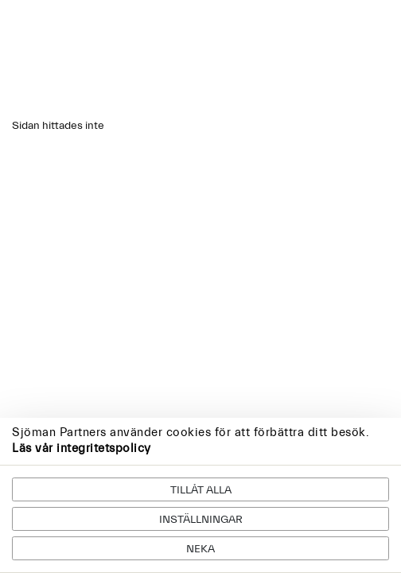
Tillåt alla (201, 490)
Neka (200, 549)
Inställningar (201, 519)
